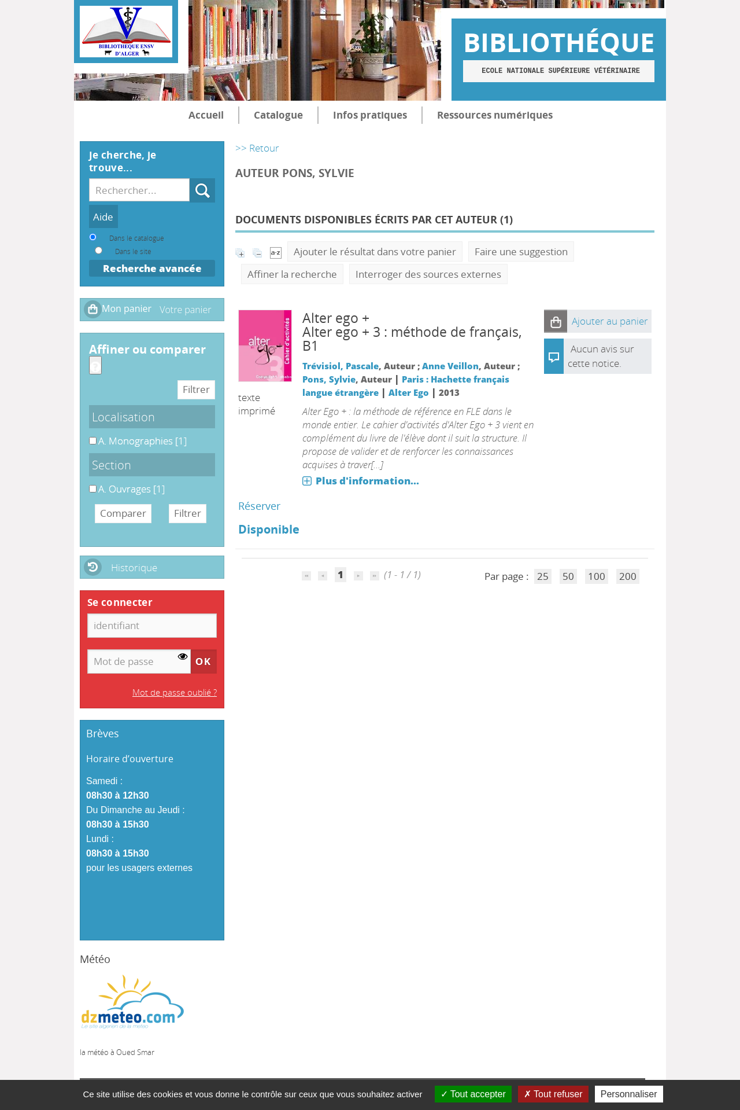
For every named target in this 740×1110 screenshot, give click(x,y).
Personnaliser (629, 1094)
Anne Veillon (450, 366)
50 (568, 576)
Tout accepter (473, 1094)
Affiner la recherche (292, 274)
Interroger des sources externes (428, 274)
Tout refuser (553, 1094)
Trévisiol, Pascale (340, 366)
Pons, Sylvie (329, 379)
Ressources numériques (495, 115)
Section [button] (111, 465)
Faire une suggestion (521, 251)
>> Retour (257, 148)
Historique (134, 567)
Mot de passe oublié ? (174, 692)
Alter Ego (408, 392)
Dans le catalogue (136, 237)
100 (596, 576)
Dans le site (133, 251)
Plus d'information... (367, 480)
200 (628, 576)
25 (543, 576)
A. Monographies (89, 434)
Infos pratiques (370, 115)
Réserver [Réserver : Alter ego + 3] (259, 506)
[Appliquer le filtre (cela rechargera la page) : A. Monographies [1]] (142, 440)
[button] (555, 321)
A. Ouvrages (89, 482)
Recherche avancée (152, 268)
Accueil (206, 115)
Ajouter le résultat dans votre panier (375, 251)
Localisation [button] (123, 417)
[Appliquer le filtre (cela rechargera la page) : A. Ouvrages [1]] (131, 488)
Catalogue (278, 115)
